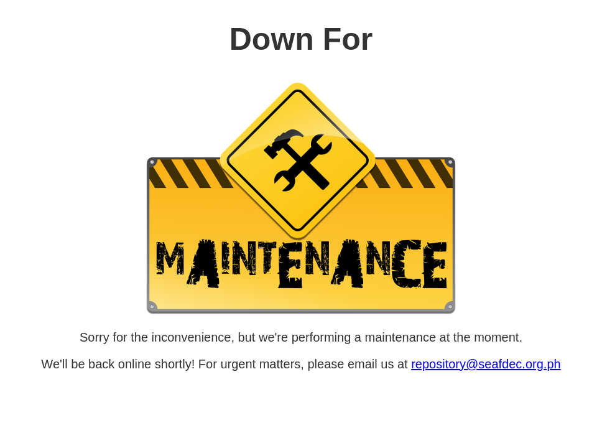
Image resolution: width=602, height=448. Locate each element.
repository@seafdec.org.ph (485, 364)
